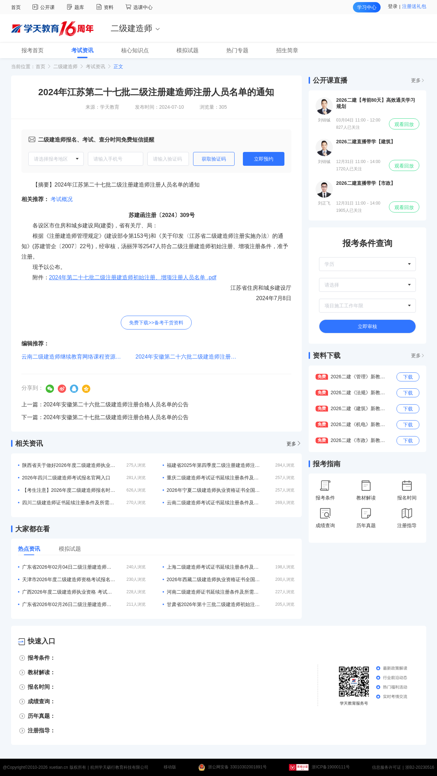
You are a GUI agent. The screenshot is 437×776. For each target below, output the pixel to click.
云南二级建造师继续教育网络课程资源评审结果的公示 (87, 357)
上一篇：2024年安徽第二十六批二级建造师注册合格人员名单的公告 (105, 404)
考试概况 (62, 199)
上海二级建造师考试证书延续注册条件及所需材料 (213, 567)
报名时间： (41, 687)
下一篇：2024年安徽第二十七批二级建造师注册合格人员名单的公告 (105, 417)
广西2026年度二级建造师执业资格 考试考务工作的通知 (69, 592)
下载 (408, 377)
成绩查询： (41, 701)
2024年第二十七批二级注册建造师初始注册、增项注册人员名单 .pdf (133, 277)
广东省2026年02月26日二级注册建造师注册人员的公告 (69, 604)
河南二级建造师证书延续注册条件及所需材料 (213, 592)
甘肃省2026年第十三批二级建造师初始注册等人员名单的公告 (213, 604)
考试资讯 (95, 66)
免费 (322, 376)
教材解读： (41, 672)
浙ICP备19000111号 (330, 767)
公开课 (44, 7)
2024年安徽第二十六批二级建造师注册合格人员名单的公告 (208, 357)
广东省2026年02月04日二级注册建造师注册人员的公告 (69, 567)
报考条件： (41, 658)
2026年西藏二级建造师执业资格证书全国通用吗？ (213, 579)
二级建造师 (65, 66)
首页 (16, 7)
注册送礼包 (414, 6)
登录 (393, 6)
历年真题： (41, 716)
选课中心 (139, 7)
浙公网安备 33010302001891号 (237, 767)
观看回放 (404, 124)
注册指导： (41, 730)
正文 (118, 66)
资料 (105, 7)
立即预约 (263, 159)
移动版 (170, 767)
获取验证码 (214, 159)
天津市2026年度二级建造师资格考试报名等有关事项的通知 (69, 579)
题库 (76, 7)
